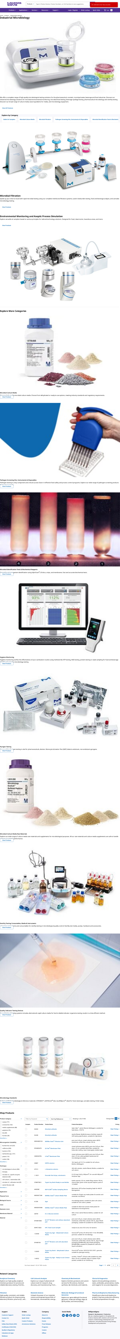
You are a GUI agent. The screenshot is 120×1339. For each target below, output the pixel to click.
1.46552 (36, 1258)
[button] (73, 10)
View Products (6, 397)
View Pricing (114, 1129)
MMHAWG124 (38, 1141)
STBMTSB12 (37, 1182)
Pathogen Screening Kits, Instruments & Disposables (71, 119)
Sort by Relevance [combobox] (57, 1119)
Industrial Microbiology (16, 15)
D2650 (36, 1129)
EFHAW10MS (38, 1221)
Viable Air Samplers (9, 119)
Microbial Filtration (45, 119)
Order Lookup (85, 10)
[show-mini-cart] (108, 10)
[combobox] (60, 4)
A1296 (36, 1201)
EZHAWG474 (38, 1148)
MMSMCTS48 (38, 1195)
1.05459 (36, 1251)
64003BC (36, 1189)
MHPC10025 (37, 1227)
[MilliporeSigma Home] (14, 4)
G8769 (36, 1214)
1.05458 (36, 1234)
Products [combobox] (29, 4)
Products (6, 15)
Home (1, 15)
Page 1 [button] (102, 1265)
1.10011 (36, 1175)
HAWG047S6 (38, 1156)
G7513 (36, 1169)
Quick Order (96, 10)
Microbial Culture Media (27, 119)
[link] (11, 1315)
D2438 (36, 1135)
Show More (3, 1138)
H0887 (36, 1163)
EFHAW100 (37, 1242)
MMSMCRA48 (38, 1207)
